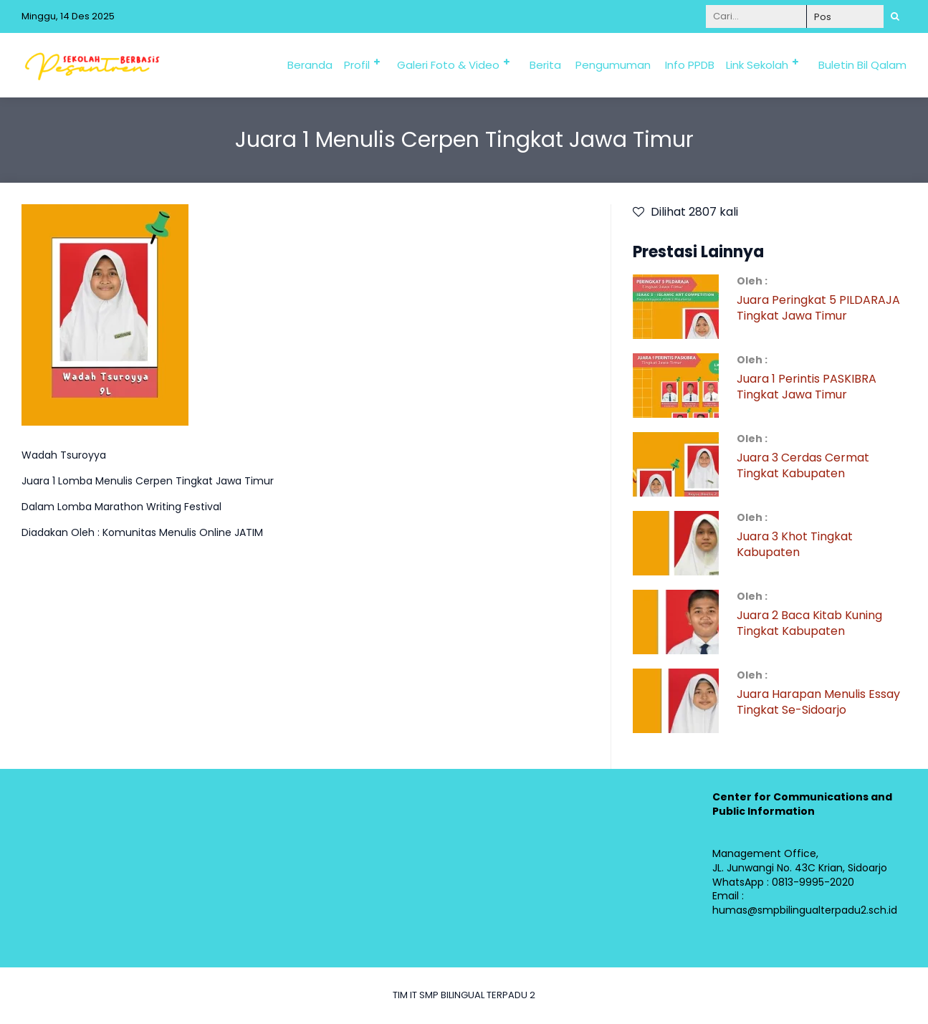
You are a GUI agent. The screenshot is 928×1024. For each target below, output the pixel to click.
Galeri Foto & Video (448, 64)
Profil (357, 64)
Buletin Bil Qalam (862, 64)
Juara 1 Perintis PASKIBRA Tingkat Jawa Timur (806, 386)
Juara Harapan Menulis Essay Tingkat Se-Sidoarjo (818, 702)
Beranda (310, 64)
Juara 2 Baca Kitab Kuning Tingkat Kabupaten (809, 623)
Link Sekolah (757, 64)
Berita (545, 64)
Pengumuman (613, 64)
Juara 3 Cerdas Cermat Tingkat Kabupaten (803, 465)
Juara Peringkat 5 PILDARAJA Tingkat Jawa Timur (818, 308)
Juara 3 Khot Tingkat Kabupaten (795, 544)
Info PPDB (689, 64)
